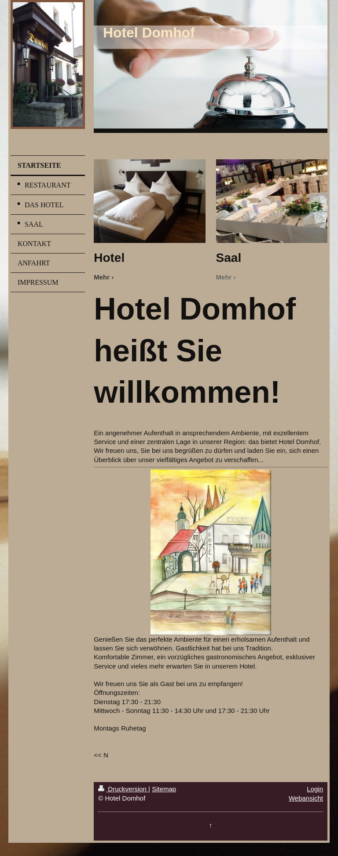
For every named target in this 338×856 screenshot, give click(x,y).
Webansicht (306, 798)
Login (315, 789)
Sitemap (164, 789)
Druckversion (123, 789)
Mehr (102, 277)
